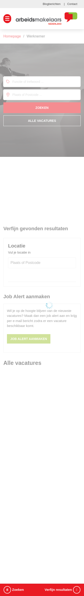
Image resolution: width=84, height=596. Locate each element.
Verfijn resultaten (62, 590)
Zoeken (14, 590)
